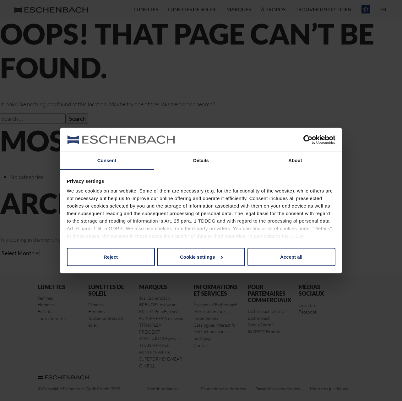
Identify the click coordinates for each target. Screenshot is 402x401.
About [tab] (295, 160)
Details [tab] (201, 160)
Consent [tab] (107, 160)
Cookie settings (201, 256)
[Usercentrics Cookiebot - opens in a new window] (307, 139)
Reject (111, 256)
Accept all (291, 256)
